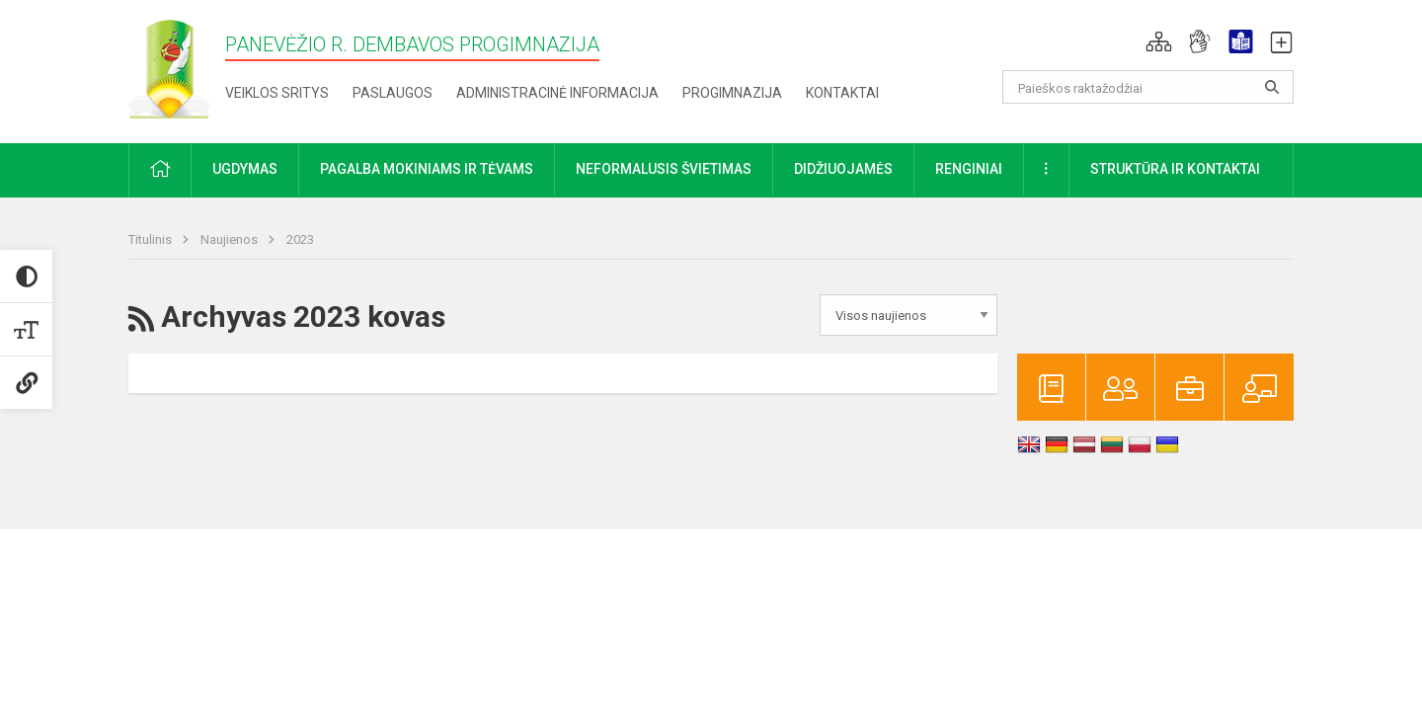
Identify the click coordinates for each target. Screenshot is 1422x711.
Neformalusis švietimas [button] (663, 169)
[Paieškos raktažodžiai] (1148, 87)
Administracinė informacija (557, 93)
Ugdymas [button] (244, 169)
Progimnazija (732, 93)
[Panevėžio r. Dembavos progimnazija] (168, 67)
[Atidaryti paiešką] (1272, 87)
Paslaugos (393, 93)
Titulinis (151, 239)
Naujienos (230, 239)
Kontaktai (842, 93)
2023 (300, 239)
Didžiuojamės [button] (843, 169)
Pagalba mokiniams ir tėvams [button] (426, 169)
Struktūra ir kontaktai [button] (1175, 169)
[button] (1159, 41)
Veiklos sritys (277, 93)
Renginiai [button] (968, 169)
